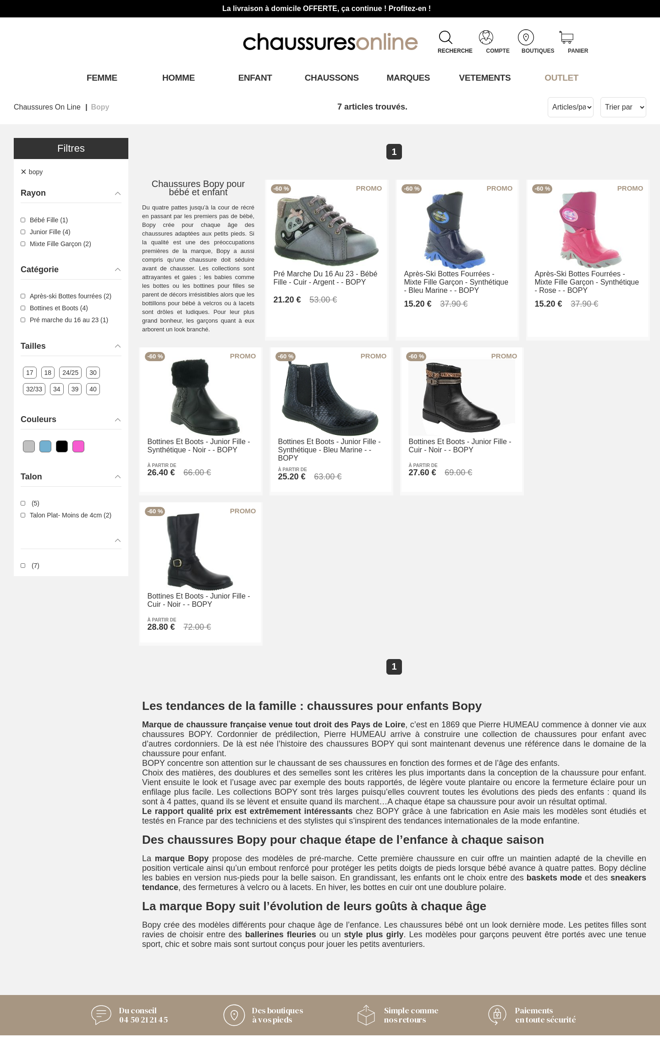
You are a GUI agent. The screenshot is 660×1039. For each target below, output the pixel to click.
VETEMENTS (483, 77)
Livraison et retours (97, 955)
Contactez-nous (91, 930)
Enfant (253, 77)
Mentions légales (231, 977)
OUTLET (560, 77)
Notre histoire (224, 952)
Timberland (357, 968)
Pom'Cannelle (363, 955)
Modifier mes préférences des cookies (330, 1028)
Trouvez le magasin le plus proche (386, 985)
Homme (177, 77)
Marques (407, 77)
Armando (354, 930)
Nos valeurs (221, 965)
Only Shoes (358, 943)
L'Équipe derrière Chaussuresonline (233, 935)
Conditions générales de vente (117, 943)
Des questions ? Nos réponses (118, 968)
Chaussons (330, 77)
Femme (100, 77)
